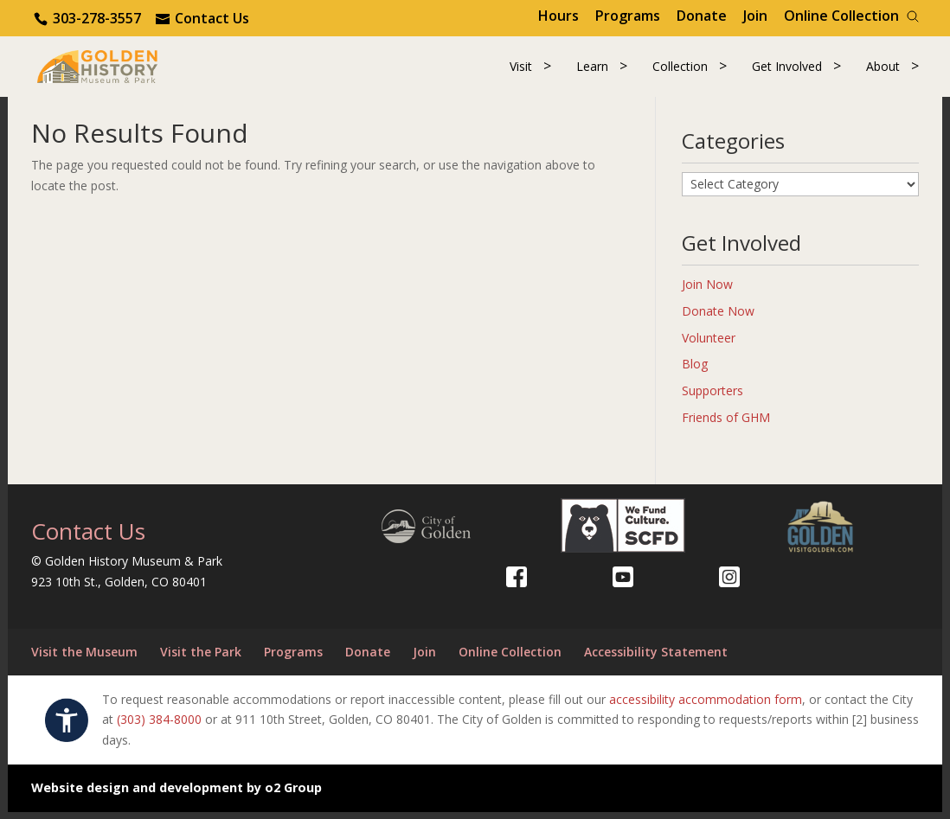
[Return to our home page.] (110, 69)
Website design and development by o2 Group (176, 794)
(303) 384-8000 (159, 727)
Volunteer (708, 344)
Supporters (712, 398)
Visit (521, 69)
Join (755, 15)
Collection (680, 69)
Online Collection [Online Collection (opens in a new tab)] (841, 15)
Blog (695, 371)
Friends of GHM (726, 424)
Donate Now (718, 318)
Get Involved (787, 69)
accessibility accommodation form (705, 706)
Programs (627, 15)
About (883, 69)
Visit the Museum (84, 658)
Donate (702, 15)
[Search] (913, 16)
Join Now (707, 291)
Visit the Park (200, 658)
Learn (592, 69)
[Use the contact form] (202, 18)
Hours (558, 15)
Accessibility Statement (656, 658)
